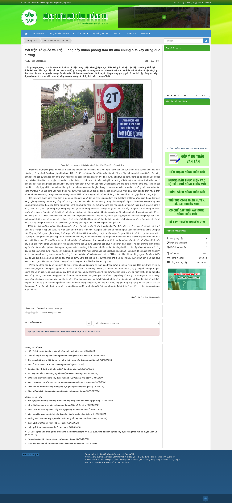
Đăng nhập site (194, 2)
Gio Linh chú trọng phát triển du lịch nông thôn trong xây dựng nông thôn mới (63, 360)
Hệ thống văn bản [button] (101, 33)
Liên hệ (207, 2)
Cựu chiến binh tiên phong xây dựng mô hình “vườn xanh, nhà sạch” (59, 378)
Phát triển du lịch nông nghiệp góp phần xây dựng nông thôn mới (58, 391)
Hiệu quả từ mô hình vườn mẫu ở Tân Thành (48, 427)
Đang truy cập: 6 (30, 455)
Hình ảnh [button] (118, 33)
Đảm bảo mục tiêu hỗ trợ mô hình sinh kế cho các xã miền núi (56, 444)
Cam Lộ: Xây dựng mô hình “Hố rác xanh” (47, 423)
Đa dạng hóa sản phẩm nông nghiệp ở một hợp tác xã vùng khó (57, 373)
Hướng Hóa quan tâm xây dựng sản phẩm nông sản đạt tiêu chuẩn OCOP (61, 418)
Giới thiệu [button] (38, 34)
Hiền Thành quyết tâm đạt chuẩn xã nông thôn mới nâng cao (55, 351)
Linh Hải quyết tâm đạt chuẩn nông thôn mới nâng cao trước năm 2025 (60, 356)
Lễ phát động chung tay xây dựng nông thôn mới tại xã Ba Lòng (57, 405)
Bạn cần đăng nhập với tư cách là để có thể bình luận (64, 331)
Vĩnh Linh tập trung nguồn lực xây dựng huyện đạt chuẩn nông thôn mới (61, 414)
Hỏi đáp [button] (145, 34)
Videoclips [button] (131, 33)
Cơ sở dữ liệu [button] (80, 34)
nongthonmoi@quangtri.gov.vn (57, 2)
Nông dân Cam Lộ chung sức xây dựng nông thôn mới (53, 439)
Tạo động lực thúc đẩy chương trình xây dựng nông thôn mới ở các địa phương (64, 401)
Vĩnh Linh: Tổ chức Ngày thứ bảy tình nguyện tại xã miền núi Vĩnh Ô (59, 409)
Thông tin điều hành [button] (58, 34)
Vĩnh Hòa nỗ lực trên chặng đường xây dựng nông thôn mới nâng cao (60, 387)
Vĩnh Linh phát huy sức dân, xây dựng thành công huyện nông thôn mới (61, 382)
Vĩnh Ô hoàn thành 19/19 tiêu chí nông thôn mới (50, 364)
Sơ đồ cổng (179, 2)
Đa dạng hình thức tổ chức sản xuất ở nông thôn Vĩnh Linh (55, 369)
